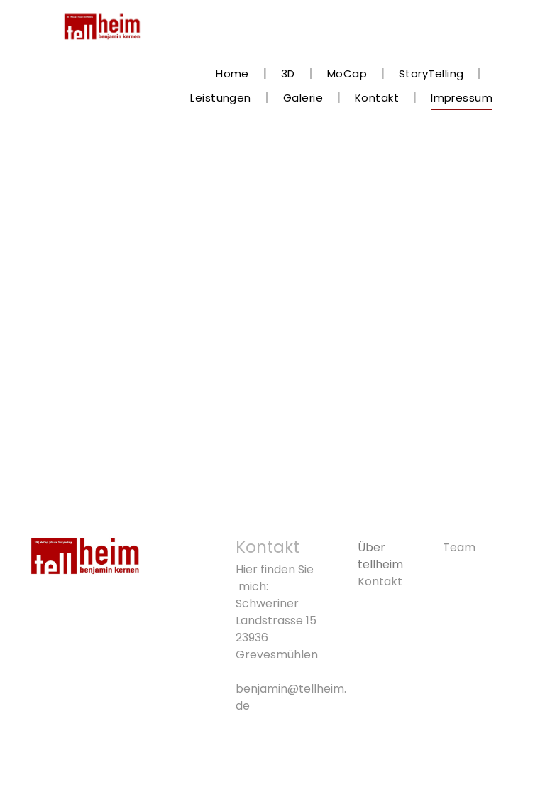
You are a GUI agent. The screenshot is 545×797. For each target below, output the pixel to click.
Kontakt (380, 581)
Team (459, 547)
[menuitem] (234, 74)
